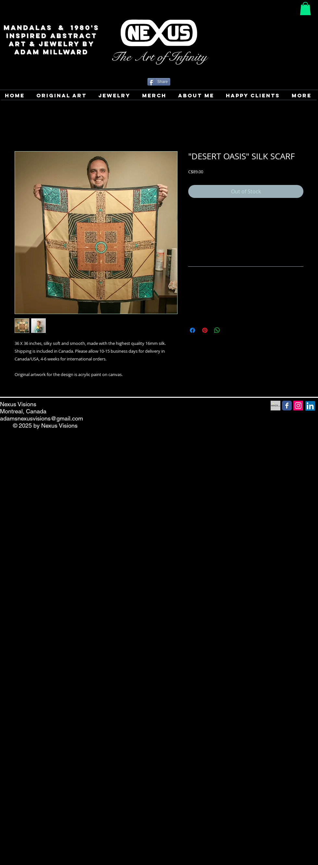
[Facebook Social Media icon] (287, 405)
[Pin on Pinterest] (205, 330)
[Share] (158, 82)
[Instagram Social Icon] (298, 405)
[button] (305, 8)
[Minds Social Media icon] (275, 405)
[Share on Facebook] (192, 330)
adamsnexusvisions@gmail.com (41, 418)
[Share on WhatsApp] (217, 330)
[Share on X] (229, 330)
